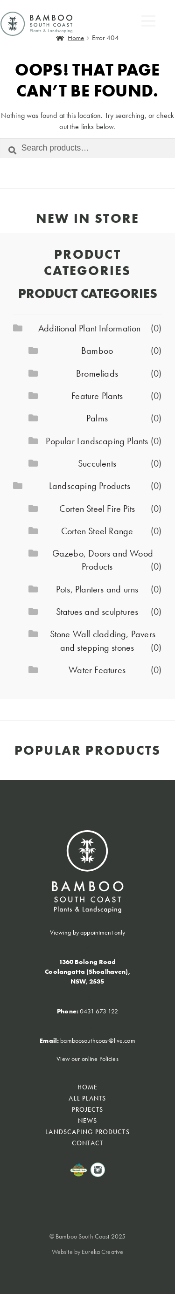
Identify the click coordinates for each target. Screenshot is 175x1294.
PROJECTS (88, 1109)
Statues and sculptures (97, 612)
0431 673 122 (99, 1011)
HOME (87, 1087)
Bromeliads (97, 373)
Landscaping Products (89, 486)
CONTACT (88, 1143)
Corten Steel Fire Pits (97, 508)
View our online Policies (87, 1058)
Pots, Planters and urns (97, 589)
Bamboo (97, 350)
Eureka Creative (102, 1264)
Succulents (97, 463)
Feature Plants (97, 396)
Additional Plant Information (89, 328)
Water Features (97, 670)
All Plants (87, 1098)
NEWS (87, 1120)
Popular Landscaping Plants (97, 441)
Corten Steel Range (97, 531)
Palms (97, 418)
